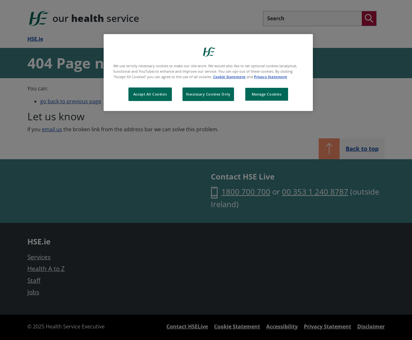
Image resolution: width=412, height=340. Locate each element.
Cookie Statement (229, 76)
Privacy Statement (270, 76)
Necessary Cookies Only (208, 94)
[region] (208, 72)
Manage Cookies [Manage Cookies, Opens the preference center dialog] (267, 94)
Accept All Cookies (150, 94)
